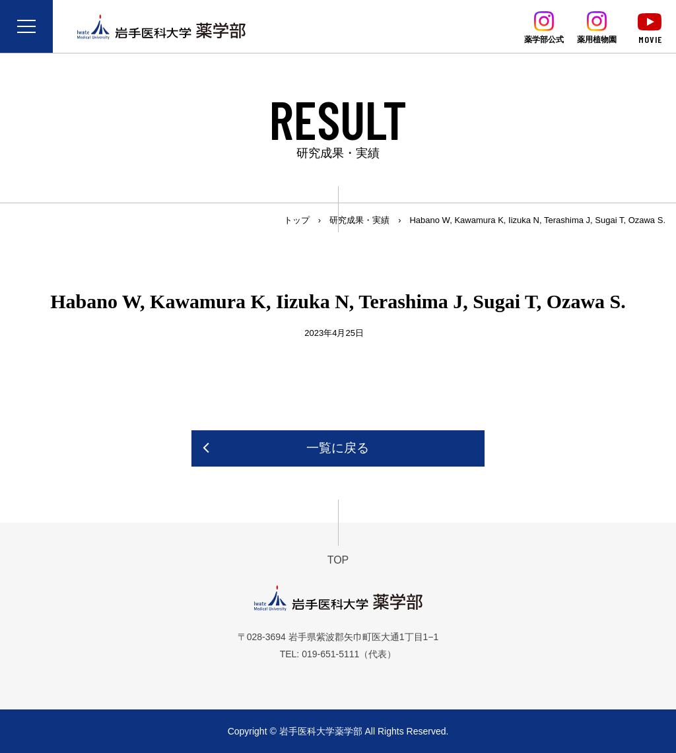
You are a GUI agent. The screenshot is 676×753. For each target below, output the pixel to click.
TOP (338, 560)
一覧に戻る (337, 448)
